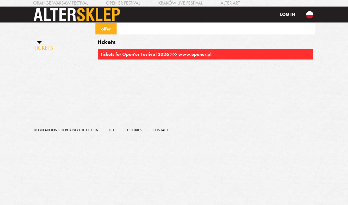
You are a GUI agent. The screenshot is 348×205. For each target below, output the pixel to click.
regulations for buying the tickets (66, 130)
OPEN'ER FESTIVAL (123, 3)
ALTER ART (230, 3)
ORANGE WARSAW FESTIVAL (60, 3)
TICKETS (43, 48)
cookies (134, 130)
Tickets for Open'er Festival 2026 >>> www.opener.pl (156, 54)
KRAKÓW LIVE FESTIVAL (180, 3)
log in (287, 14)
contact (160, 130)
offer (106, 29)
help (112, 130)
